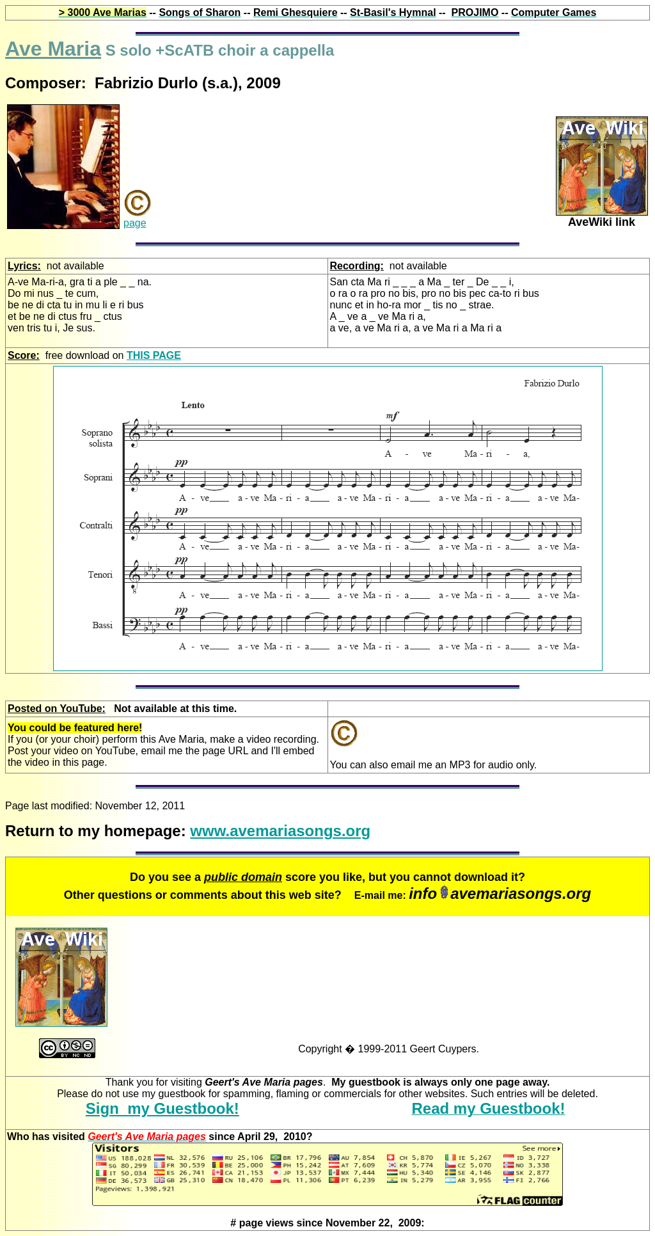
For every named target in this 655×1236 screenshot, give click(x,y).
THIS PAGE (154, 355)
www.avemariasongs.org (280, 830)
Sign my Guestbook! (162, 1108)
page (134, 223)
